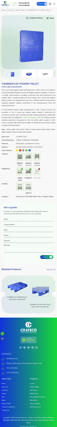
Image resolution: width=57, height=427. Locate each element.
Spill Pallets (33, 390)
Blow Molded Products (37, 397)
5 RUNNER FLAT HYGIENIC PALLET (39, 10)
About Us (5, 387)
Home (4, 10)
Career (4, 393)
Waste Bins (33, 400)
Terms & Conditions (8, 407)
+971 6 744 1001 (11, 368)
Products (11, 10)
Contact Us (5, 410)
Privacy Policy (6, 403)
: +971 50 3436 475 (20, 3)
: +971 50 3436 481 (20, 5)
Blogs (3, 400)
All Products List (35, 407)
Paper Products (35, 403)
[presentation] (3, 298)
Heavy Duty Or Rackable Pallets (26, 200)
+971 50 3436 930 (12, 372)
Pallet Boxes (34, 393)
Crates (32, 383)
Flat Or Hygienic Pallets (46, 200)
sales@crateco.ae (12, 358)
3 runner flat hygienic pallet (31, 121)
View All (51, 273)
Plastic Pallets (20, 10)
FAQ (3, 397)
